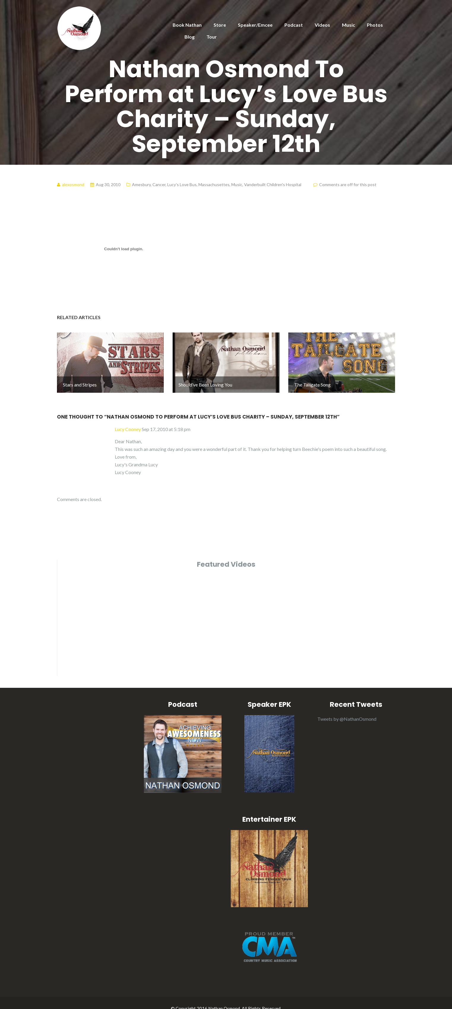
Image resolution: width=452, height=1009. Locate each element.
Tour (211, 36)
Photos (375, 25)
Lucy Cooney (128, 418)
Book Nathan (187, 25)
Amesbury (141, 184)
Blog (189, 36)
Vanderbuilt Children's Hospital (272, 184)
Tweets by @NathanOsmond (346, 707)
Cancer (158, 184)
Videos (322, 25)
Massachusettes (214, 184)
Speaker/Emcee (255, 25)
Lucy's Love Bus (182, 184)
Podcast (293, 25)
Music (348, 25)
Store (220, 25)
